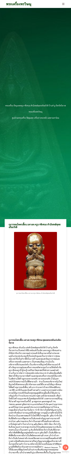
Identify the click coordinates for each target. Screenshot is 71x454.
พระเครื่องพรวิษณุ (18, 4)
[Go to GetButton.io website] (65, 451)
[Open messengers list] (65, 447)
